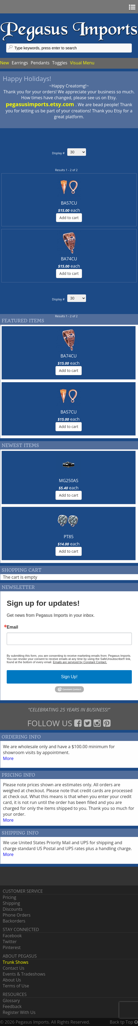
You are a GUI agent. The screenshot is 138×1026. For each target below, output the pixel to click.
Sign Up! (69, 676)
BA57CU (69, 203)
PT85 (69, 537)
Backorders (14, 921)
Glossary (11, 1000)
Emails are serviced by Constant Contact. (80, 662)
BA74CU (69, 259)
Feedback (12, 1006)
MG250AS (68, 481)
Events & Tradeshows (24, 974)
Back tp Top (124, 1022)
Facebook (12, 936)
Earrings (20, 63)
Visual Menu (82, 63)
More (8, 758)
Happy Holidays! (27, 78)
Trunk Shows (15, 962)
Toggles (59, 63)
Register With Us (19, 1012)
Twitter (10, 941)
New (4, 63)
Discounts (13, 909)
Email (12, 627)
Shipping (11, 903)
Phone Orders (17, 915)
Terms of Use (16, 986)
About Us (12, 980)
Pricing (9, 897)
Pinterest (12, 947)
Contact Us (13, 968)
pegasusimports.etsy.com (41, 104)
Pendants (40, 63)
